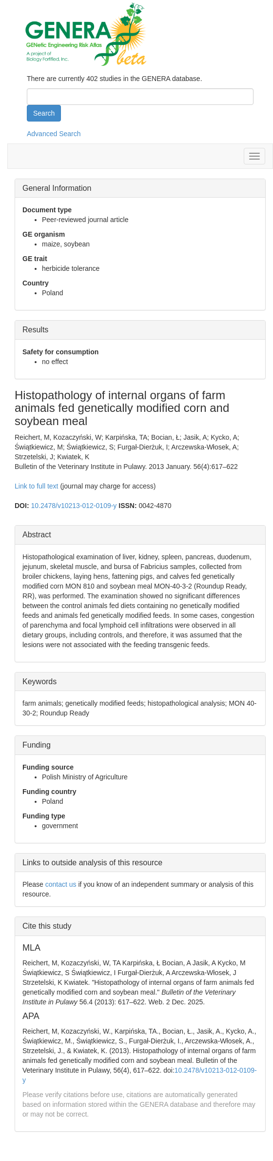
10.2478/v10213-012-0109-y (74, 505)
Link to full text (36, 486)
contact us (61, 884)
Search (44, 113)
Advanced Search (54, 134)
